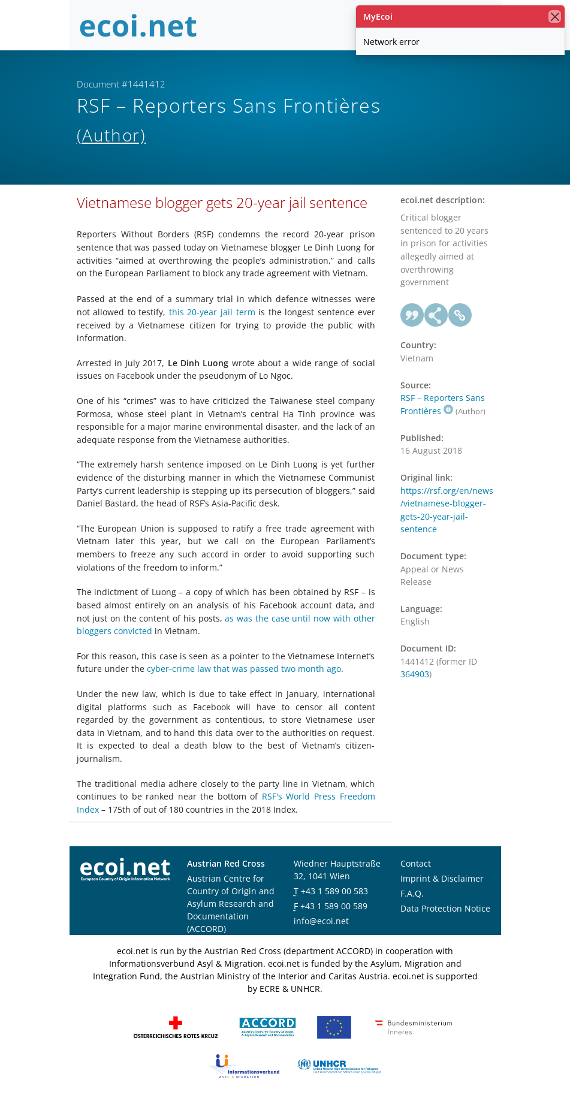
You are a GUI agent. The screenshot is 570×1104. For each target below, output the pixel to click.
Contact (415, 863)
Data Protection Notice (445, 908)
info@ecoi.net (321, 921)
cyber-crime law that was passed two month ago (244, 668)
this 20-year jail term (212, 312)
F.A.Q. (412, 893)
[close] (554, 16)
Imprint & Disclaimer (442, 878)
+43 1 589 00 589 (333, 906)
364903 (414, 674)
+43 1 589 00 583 (334, 891)
